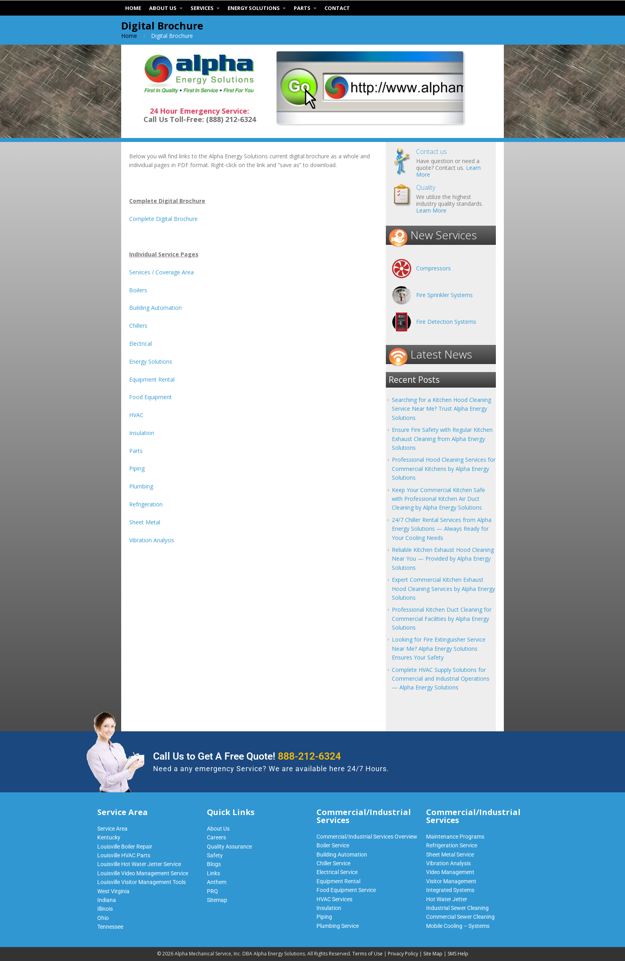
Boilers (138, 290)
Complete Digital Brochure (163, 219)
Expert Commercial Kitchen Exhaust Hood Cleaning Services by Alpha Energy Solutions (443, 588)
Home (129, 35)
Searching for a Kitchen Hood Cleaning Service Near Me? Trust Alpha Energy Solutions (441, 408)
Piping (137, 468)
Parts (136, 451)
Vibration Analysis (151, 540)
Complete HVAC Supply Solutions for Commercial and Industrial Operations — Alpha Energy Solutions (440, 678)
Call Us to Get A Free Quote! (247, 756)
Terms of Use (367, 953)
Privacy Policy (403, 953)
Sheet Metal (144, 522)
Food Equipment (150, 397)
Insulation (141, 433)
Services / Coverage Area (161, 272)
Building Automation (155, 307)
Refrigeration (146, 504)
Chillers (138, 325)
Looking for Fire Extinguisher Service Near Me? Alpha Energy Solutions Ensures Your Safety (438, 648)
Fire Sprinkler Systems (444, 295)
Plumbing (141, 486)
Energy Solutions (150, 361)
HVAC (136, 415)
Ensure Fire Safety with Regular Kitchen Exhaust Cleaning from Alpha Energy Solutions (442, 438)
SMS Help (458, 953)
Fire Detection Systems (446, 321)
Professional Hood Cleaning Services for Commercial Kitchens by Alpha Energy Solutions (443, 468)
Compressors (433, 268)
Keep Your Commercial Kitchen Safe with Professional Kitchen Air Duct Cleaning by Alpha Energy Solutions (438, 499)
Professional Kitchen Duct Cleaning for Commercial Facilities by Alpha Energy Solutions (441, 618)
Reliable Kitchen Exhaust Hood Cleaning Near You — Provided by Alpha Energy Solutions (443, 558)
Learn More (431, 210)
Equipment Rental (152, 379)
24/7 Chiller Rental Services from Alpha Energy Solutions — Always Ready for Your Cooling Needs (441, 529)
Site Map (432, 953)
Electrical (140, 343)
